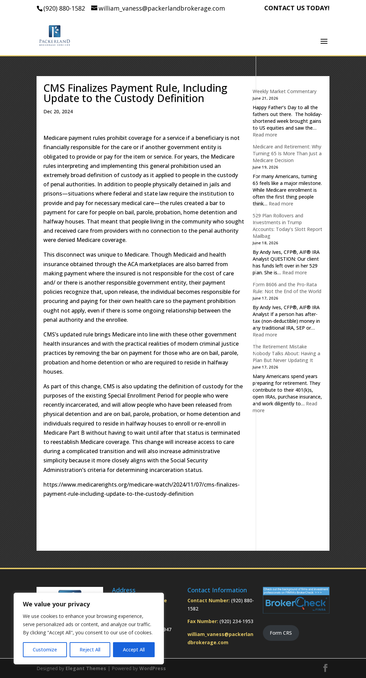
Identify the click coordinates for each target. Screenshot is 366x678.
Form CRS (281, 633)
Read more (265, 134)
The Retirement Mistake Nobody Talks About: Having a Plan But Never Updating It (286, 353)
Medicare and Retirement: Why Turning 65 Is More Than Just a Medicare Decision (287, 153)
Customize (45, 649)
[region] (89, 628)
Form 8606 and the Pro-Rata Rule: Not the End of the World (287, 287)
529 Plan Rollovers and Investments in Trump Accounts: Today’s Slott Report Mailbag (287, 225)
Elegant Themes (86, 668)
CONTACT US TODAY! (296, 8)
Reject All (90, 649)
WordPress (152, 668)
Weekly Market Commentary (284, 91)
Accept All (134, 649)
